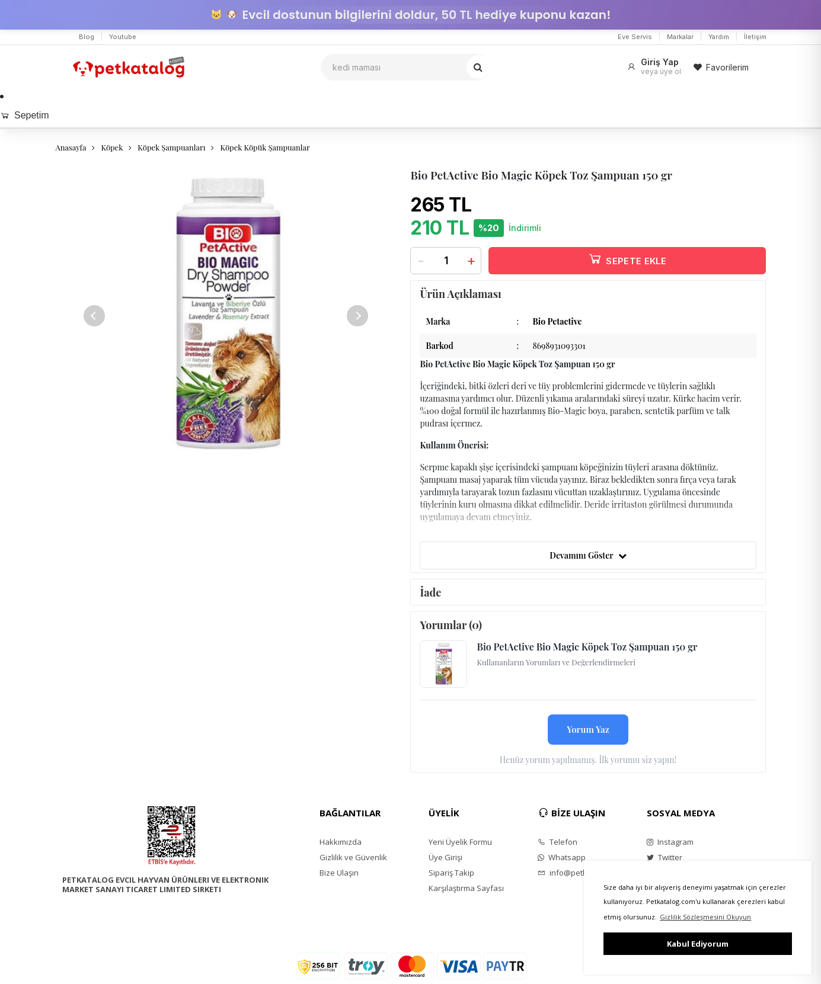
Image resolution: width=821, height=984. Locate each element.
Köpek (112, 147)
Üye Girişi (445, 857)
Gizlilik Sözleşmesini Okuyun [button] (705, 916)
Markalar (680, 37)
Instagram (670, 842)
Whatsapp (562, 857)
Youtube (122, 37)
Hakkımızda (341, 842)
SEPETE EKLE (627, 259)
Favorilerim (721, 67)
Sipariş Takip (451, 872)
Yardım (718, 37)
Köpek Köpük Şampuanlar (264, 147)
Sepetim (24, 115)
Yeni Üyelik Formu (460, 842)
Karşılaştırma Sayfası (466, 888)
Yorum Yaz (588, 729)
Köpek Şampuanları (171, 147)
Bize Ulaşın (339, 872)
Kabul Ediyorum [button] (698, 943)
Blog (86, 37)
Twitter (664, 857)
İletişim (755, 37)
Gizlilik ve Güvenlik (353, 857)
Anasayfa (71, 147)
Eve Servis (635, 37)
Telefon (557, 842)
